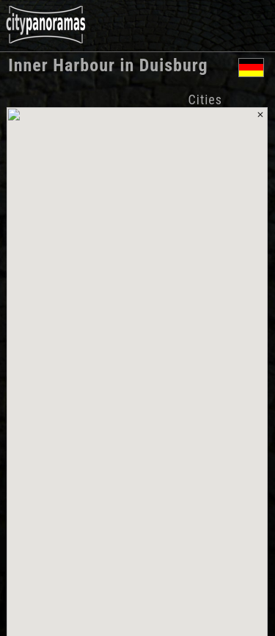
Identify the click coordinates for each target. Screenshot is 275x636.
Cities (205, 99)
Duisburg (173, 65)
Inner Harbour (61, 65)
